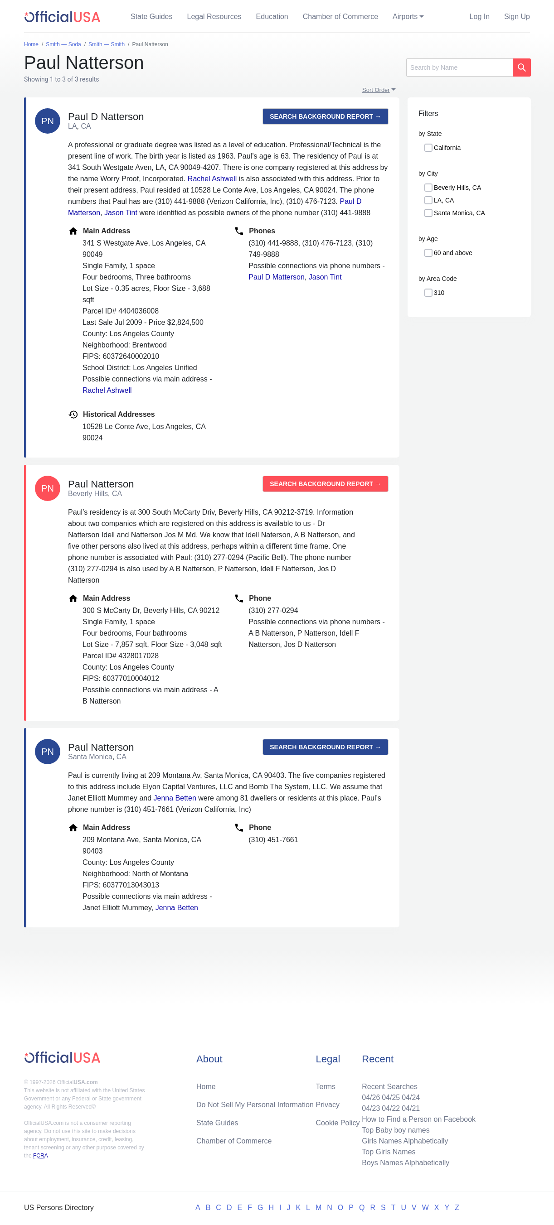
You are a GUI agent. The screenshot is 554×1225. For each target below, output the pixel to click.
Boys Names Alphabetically (405, 1163)
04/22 (391, 1108)
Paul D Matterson (276, 277)
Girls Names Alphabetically (405, 1141)
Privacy (328, 1105)
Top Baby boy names (395, 1130)
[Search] (459, 67)
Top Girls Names (388, 1152)
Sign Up (517, 16)
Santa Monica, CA (459, 213)
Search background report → (325, 116)
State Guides (152, 16)
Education (272, 16)
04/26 (371, 1097)
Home (206, 1086)
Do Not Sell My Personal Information (255, 1105)
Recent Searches (390, 1086)
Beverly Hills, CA (457, 187)
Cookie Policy (338, 1123)
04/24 (411, 1097)
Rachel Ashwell (212, 179)
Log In (480, 16)
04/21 (411, 1108)
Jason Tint (120, 213)
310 (439, 293)
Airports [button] (405, 16)
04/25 (391, 1097)
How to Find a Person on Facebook (419, 1119)
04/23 (371, 1108)
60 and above (453, 253)
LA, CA (444, 200)
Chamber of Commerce (340, 16)
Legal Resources (214, 16)
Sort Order (376, 90)
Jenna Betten (175, 798)
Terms (326, 1086)
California (447, 148)
